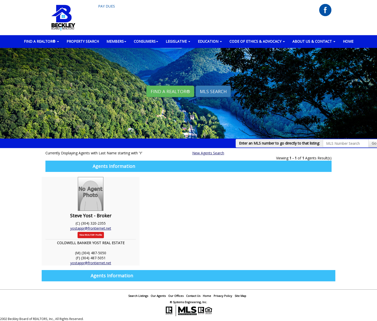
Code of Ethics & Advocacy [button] (257, 41)
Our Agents (158, 296)
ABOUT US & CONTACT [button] (313, 41)
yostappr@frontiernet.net (90, 228)
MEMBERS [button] (116, 41)
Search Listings (138, 296)
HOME (348, 41)
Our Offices (175, 296)
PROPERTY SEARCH (83, 41)
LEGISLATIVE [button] (178, 41)
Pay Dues (106, 6)
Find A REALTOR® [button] (170, 91)
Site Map (240, 296)
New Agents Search (208, 153)
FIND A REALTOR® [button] (41, 41)
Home (207, 296)
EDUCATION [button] (210, 41)
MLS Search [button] (213, 91)
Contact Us (193, 296)
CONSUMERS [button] (146, 41)
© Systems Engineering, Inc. (188, 302)
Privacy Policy (223, 296)
